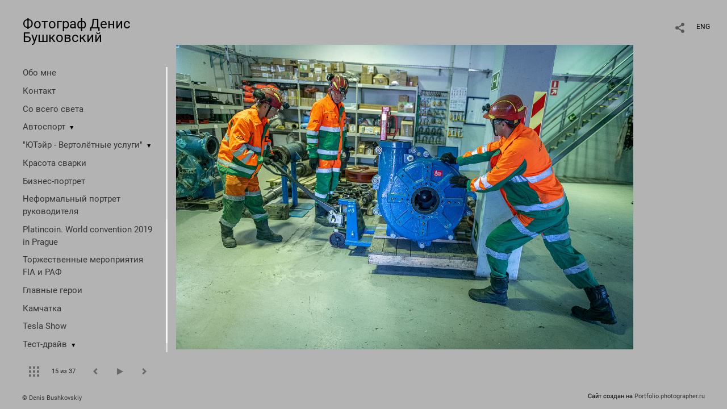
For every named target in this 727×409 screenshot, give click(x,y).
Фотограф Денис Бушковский (77, 30)
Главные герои (52, 290)
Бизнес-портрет (54, 181)
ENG (703, 27)
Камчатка (42, 308)
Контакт (39, 91)
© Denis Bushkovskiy (52, 398)
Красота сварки (54, 163)
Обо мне (39, 73)
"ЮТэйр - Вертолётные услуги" (83, 145)
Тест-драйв (45, 344)
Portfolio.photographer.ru (669, 396)
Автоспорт (44, 127)
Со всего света (53, 109)
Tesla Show (44, 326)
